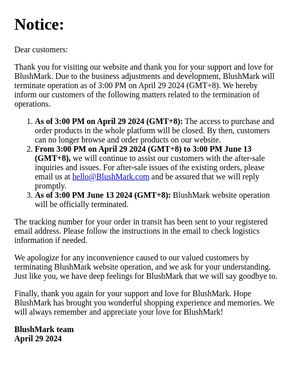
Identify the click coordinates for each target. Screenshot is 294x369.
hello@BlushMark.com (110, 176)
